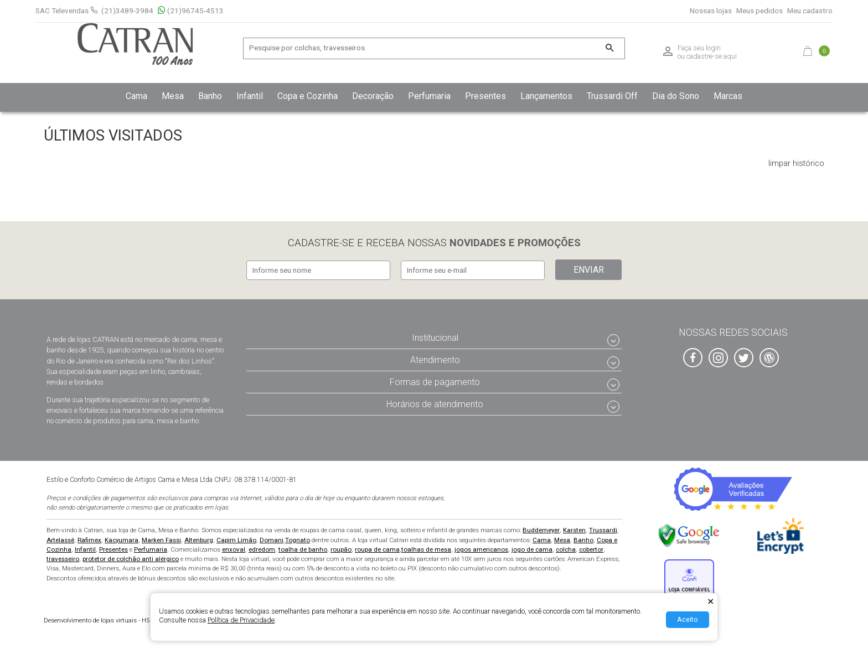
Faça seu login (699, 48)
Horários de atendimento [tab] (434, 402)
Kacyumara (121, 538)
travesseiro (62, 557)
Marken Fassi (161, 538)
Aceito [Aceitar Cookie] (687, 619)
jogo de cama (532, 548)
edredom (262, 548)
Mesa (562, 538)
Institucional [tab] (435, 336)
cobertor (591, 548)
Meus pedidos (759, 11)
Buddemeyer (541, 529)
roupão (341, 548)
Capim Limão (236, 538)
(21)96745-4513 (191, 11)
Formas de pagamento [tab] (435, 380)
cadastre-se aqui (711, 56)
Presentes (113, 548)
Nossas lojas (711, 11)
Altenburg (198, 538)
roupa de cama (377, 548)
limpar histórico (796, 163)
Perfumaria (150, 548)
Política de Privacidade (241, 620)
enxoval (233, 548)
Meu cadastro (810, 11)
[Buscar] (609, 48)
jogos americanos (481, 548)
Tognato (297, 538)
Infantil (85, 548)
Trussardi (603, 529)
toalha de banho (302, 548)
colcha (566, 548)
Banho (583, 538)
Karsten (574, 529)
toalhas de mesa (426, 548)
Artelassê (60, 538)
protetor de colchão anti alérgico (130, 557)
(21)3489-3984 (127, 10)
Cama (542, 538)
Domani (271, 538)
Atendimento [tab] (435, 358)
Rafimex (89, 538)
